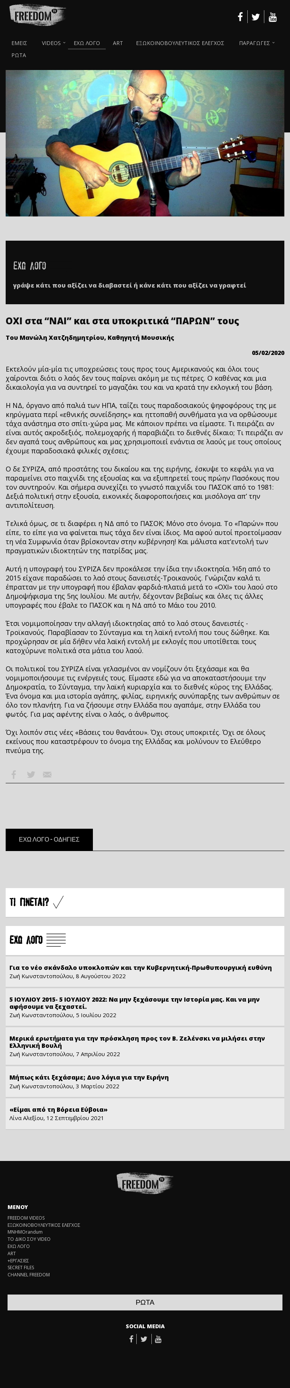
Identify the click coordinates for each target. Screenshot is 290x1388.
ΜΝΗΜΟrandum (25, 1232)
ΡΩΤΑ (18, 55)
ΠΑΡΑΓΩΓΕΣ (254, 43)
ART (118, 43)
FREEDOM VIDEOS (26, 1218)
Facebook (14, 774)
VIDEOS (51, 43)
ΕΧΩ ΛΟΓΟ (87, 43)
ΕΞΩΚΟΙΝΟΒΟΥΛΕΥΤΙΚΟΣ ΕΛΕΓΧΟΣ (180, 43)
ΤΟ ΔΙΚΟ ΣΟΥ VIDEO (29, 1239)
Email (47, 774)
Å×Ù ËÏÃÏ (37, 941)
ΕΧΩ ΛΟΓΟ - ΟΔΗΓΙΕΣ (49, 839)
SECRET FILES (21, 1267)
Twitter (30, 774)
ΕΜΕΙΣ (19, 43)
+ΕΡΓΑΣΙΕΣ (18, 1261)
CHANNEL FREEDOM (29, 1275)
